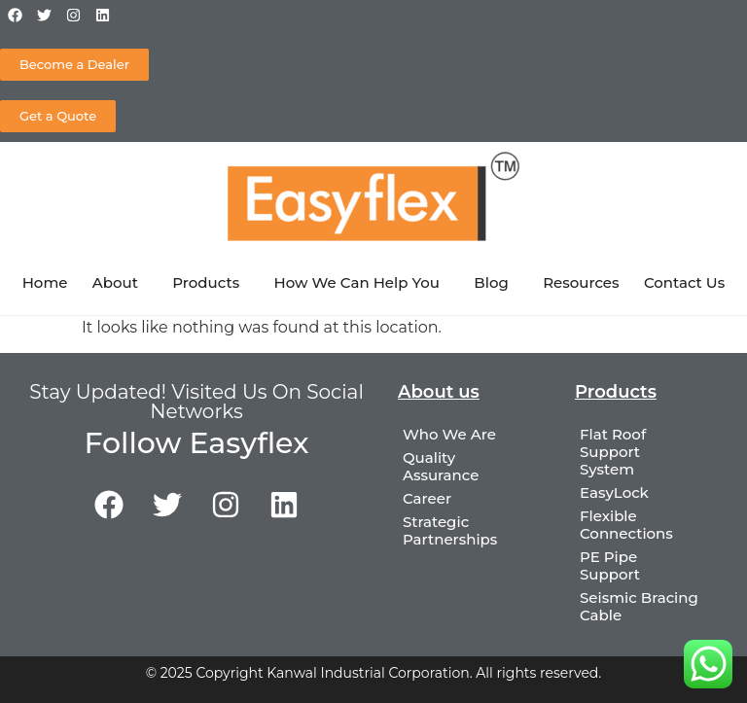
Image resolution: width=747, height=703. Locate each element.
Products (210, 283)
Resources (581, 282)
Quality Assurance (441, 466)
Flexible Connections (626, 525)
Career (427, 498)
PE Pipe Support (610, 565)
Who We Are (449, 434)
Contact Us (684, 282)
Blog (495, 283)
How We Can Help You (361, 283)
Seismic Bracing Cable (639, 606)
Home (45, 282)
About (120, 283)
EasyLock (614, 492)
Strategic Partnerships (450, 530)
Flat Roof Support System (613, 451)
